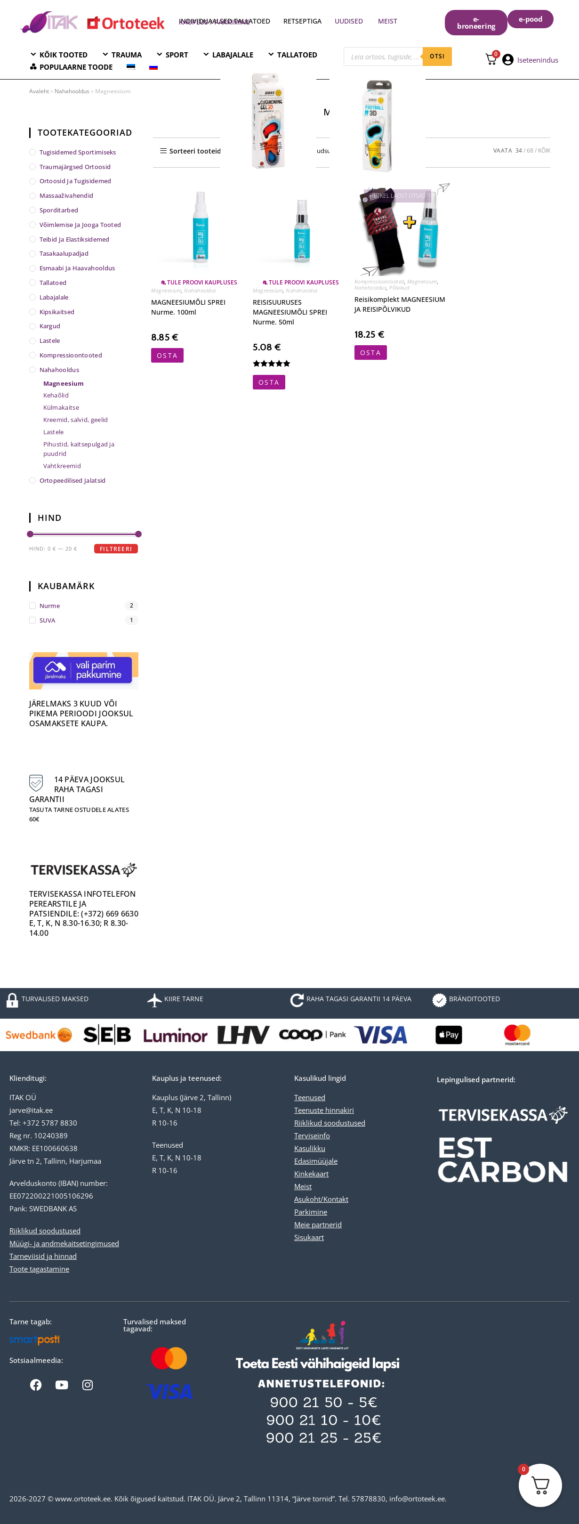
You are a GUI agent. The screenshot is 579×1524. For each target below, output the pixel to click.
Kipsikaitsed (57, 312)
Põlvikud (399, 287)
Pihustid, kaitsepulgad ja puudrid (79, 449)
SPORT (177, 54)
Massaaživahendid (67, 195)
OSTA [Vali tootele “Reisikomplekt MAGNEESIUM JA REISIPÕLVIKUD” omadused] (370, 352)
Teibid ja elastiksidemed (75, 239)
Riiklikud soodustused (44, 1230)
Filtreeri (116, 549)
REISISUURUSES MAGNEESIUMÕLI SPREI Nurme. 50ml (290, 312)
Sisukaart (309, 1237)
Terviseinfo (312, 1135)
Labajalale (54, 297)
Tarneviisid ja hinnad (43, 1256)
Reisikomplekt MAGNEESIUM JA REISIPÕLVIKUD (399, 304)
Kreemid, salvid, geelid (75, 419)
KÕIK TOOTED (64, 54)
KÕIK (544, 150)
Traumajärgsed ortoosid (75, 166)
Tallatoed (53, 282)
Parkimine (310, 1211)
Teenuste (308, 1110)
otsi (437, 56)
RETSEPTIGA (303, 20)
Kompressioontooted (379, 281)
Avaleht (39, 91)
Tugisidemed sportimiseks (78, 152)
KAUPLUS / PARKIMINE (214, 21)
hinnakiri (338, 1110)
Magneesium (166, 290)
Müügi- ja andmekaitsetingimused (64, 1243)
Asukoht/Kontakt (321, 1199)
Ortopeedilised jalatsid (73, 480)
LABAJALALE (232, 54)
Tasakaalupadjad (64, 253)
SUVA (48, 620)
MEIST (387, 20)
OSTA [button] (167, 355)
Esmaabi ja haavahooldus (77, 268)
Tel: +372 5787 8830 (43, 1122)
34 (518, 150)
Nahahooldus (72, 91)
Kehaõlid (56, 395)
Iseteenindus (537, 60)
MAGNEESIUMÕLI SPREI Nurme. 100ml (188, 307)
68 (530, 150)
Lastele (50, 340)
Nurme (50, 605)
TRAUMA (127, 54)
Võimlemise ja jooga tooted (80, 224)
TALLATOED (297, 54)
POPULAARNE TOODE (76, 67)
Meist (303, 1186)
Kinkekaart (311, 1173)
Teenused (309, 1097)
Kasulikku (309, 1148)
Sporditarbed (59, 210)
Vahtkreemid (62, 466)
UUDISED (349, 20)
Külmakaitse (61, 407)
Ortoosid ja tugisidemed (76, 181)
